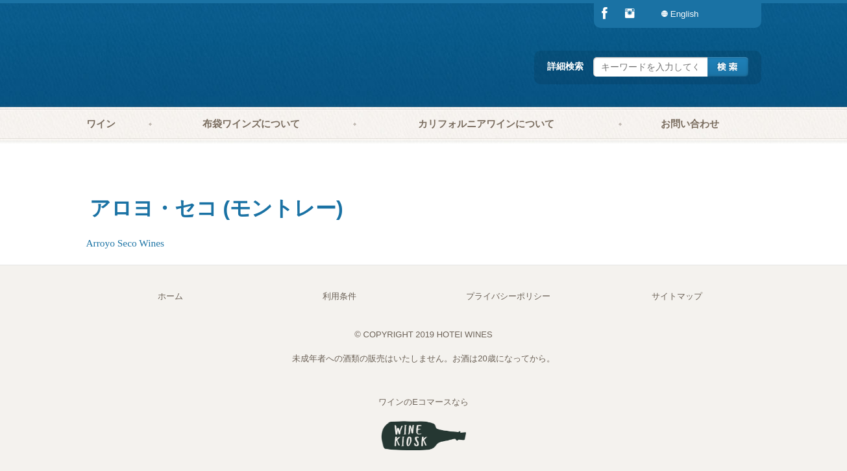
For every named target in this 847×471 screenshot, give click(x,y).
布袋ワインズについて (251, 124)
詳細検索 (565, 66)
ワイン (101, 124)
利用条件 (339, 296)
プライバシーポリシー (508, 296)
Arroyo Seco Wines (125, 242)
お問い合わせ (690, 124)
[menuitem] (735, 14)
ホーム (170, 296)
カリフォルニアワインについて (486, 124)
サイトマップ (677, 296)
